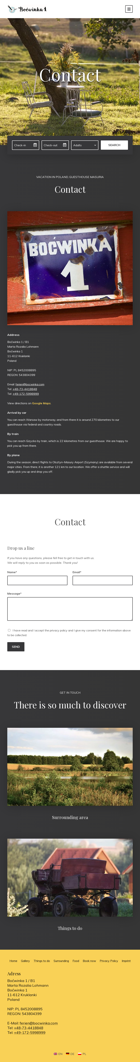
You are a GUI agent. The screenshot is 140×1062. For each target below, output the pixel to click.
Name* (12, 572)
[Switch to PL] (82, 1053)
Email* (77, 572)
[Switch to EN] (58, 1053)
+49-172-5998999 (26, 394)
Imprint (126, 961)
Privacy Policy (109, 961)
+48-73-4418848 (25, 389)
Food (76, 961)
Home (13, 961)
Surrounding (61, 961)
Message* (14, 593)
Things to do (70, 928)
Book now (89, 961)
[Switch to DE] (70, 1053)
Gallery (25, 961)
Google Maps (41, 403)
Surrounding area (70, 817)
